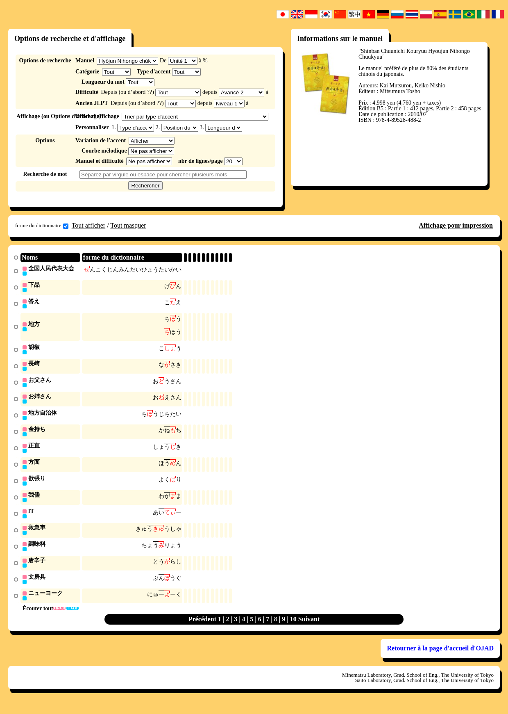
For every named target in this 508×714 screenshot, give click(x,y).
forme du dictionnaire (41, 225)
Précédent (202, 627)
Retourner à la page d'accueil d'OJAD (440, 656)
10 (293, 627)
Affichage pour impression (456, 225)
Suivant (309, 627)
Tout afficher (89, 225)
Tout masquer (128, 225)
